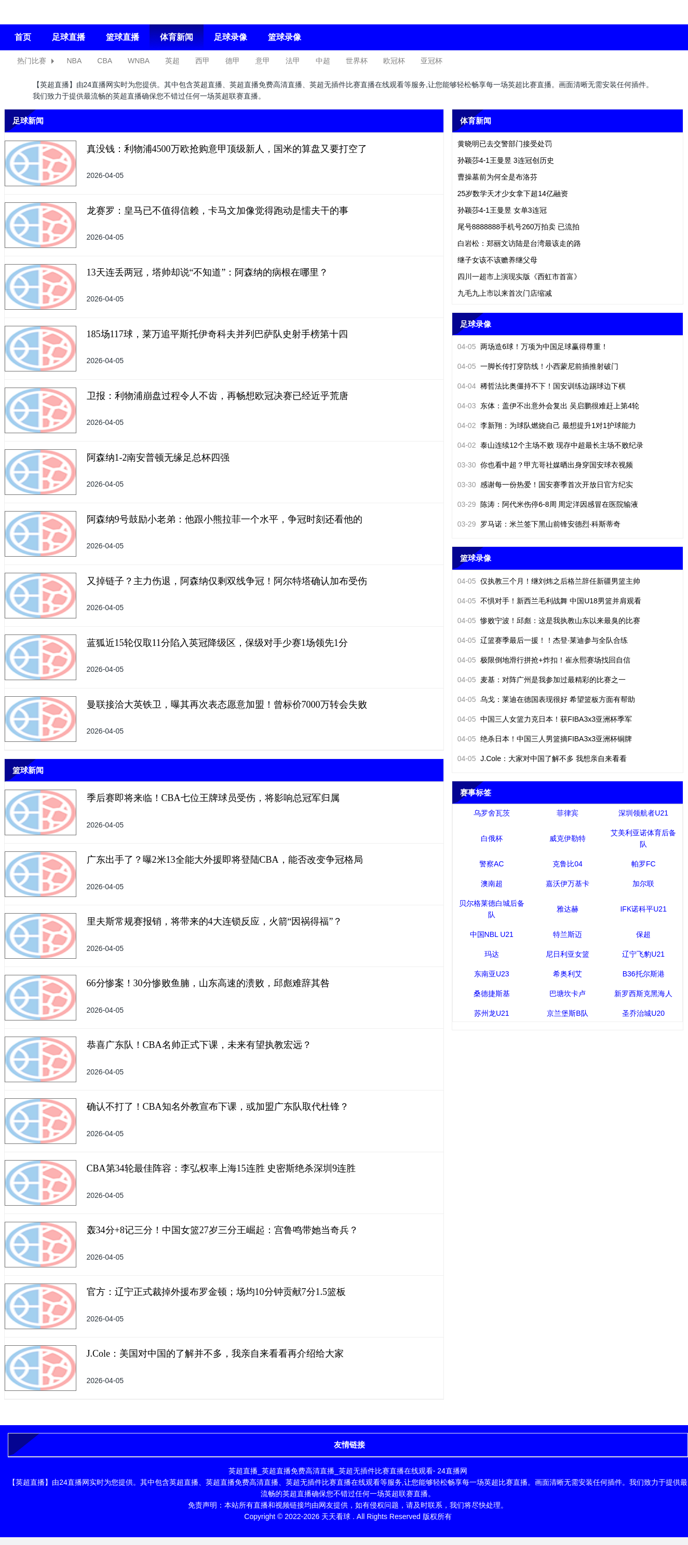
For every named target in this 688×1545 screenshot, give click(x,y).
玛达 (491, 954)
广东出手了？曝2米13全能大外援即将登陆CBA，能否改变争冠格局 (225, 859)
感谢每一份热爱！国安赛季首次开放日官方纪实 (545, 484)
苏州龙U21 (491, 1013)
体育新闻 (176, 37)
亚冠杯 (431, 61)
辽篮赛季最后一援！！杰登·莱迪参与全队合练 (542, 640)
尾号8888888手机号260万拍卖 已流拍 (518, 227)
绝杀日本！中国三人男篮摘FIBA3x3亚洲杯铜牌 (544, 738)
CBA (104, 61)
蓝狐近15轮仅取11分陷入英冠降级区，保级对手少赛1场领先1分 (217, 643)
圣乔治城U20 (643, 1013)
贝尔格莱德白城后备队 (491, 909)
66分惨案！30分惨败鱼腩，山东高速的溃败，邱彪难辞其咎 (208, 983)
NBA (74, 61)
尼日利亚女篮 (567, 954)
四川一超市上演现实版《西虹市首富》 (519, 276)
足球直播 (68, 37)
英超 (172, 61)
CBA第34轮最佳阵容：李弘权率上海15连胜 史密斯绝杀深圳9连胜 (221, 1168)
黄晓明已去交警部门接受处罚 (504, 144)
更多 (431, 120)
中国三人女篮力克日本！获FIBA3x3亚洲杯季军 (544, 719)
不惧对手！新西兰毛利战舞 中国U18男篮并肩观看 (549, 600)
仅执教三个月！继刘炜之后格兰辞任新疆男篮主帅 (549, 581)
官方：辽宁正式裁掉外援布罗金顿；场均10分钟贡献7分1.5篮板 (216, 1292)
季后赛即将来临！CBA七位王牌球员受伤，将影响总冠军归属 (213, 798)
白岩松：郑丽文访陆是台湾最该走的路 (519, 243)
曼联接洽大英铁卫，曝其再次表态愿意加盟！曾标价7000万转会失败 (227, 704)
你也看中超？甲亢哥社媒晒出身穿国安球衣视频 (545, 465)
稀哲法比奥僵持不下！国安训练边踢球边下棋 (541, 386)
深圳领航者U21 (643, 813)
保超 (643, 934)
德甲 (232, 61)
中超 (323, 61)
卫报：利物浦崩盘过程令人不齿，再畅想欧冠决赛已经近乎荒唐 (217, 396)
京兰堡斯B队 (567, 1013)
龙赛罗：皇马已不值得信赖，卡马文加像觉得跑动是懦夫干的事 (217, 210)
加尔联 (643, 883)
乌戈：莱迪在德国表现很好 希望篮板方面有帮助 (546, 699)
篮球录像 (284, 37)
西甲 (202, 61)
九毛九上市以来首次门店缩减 (504, 293)
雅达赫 (567, 909)
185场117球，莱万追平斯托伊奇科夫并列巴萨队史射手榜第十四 (217, 334)
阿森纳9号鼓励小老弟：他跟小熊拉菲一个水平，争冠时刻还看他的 (224, 519)
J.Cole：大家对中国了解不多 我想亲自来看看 (542, 758)
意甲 (262, 61)
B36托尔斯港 (644, 974)
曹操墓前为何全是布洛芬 (497, 177)
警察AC (491, 864)
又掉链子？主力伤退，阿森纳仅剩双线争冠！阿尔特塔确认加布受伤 (227, 581)
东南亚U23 (491, 974)
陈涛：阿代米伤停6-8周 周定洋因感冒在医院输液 (548, 504)
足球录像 (230, 37)
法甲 (293, 61)
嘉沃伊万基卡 (567, 883)
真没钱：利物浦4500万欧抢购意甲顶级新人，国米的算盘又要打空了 (227, 149)
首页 (23, 37)
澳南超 (492, 883)
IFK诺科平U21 (643, 909)
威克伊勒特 (567, 838)
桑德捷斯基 (492, 993)
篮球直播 (122, 37)
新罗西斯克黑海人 (643, 993)
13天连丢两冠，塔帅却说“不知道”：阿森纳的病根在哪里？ (208, 272)
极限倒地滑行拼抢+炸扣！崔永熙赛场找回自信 (543, 660)
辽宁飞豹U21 (643, 954)
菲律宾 (567, 813)
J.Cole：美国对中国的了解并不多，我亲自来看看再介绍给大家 (215, 1353)
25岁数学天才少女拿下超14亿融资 (512, 193)
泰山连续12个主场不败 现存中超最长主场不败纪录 (550, 445)
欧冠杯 (394, 61)
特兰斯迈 (567, 934)
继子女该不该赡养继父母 (497, 260)
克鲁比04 (567, 864)
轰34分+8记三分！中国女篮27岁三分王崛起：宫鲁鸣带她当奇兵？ (222, 1230)
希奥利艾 (567, 974)
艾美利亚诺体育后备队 (643, 838)
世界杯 (357, 61)
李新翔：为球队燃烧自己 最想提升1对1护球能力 (546, 425)
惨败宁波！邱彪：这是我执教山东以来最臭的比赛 (549, 620)
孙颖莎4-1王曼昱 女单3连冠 (502, 210)
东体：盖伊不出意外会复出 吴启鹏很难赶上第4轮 (548, 405)
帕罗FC (643, 864)
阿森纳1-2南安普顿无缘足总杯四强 (158, 457)
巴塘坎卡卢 (567, 993)
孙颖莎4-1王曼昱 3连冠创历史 (505, 160)
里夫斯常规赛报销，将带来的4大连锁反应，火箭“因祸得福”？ (215, 921)
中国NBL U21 (492, 934)
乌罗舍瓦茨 (492, 813)
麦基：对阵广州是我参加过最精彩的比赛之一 (541, 679)
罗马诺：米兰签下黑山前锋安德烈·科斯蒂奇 (539, 524)
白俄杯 (492, 838)
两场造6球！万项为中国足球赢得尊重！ (533, 346)
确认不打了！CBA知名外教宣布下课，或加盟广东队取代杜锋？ (218, 1106)
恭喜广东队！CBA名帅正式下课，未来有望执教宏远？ (199, 1045)
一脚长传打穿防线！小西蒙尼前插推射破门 (538, 366)
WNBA (139, 61)
